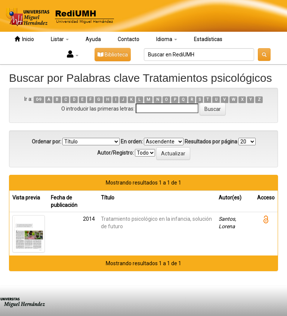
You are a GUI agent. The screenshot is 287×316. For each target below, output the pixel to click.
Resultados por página (211, 142)
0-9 (38, 99)
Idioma (166, 39)
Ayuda (93, 39)
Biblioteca (113, 55)
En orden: (132, 142)
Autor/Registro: (115, 153)
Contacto (128, 39)
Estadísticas (208, 39)
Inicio (24, 39)
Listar (60, 39)
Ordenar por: (46, 142)
